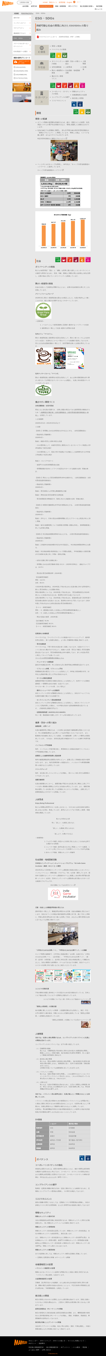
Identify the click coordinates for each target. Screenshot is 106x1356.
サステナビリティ (46, 6)
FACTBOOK (21, 78)
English (69, 2)
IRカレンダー (33, 1341)
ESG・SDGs (18, 38)
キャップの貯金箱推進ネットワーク (49, 170)
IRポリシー (32, 1343)
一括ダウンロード (23, 62)
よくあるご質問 (34, 1350)
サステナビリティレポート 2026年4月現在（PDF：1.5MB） (60, 37)
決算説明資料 (22, 71)
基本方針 (17, 18)
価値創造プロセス (20, 33)
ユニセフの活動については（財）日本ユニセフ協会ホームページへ (66, 999)
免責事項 (42, 1343)
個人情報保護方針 (52, 1347)
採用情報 (62, 2)
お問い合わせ (46, 1350)
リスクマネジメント (43, 1199)
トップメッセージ (20, 23)
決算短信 (21, 67)
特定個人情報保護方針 (36, 1347)
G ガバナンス (42, 97)
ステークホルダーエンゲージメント (21, 45)
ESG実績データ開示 (20, 51)
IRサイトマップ (45, 1341)
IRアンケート (65, 1347)
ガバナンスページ (49, 1177)
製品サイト (53, 2)
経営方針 (34, 6)
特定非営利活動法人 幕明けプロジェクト (51, 138)
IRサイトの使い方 (59, 1341)
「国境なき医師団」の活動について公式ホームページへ (70, 1020)
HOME (45, 2)
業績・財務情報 (60, 6)
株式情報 (99, 6)
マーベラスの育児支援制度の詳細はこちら (49, 658)
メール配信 (76, 1347)
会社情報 (25, 6)
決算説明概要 (21, 74)
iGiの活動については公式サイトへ (62, 885)
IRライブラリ (73, 6)
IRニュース (98, 9)
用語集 (84, 1347)
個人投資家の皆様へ (87, 6)
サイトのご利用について (76, 1341)
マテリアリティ (19, 28)
